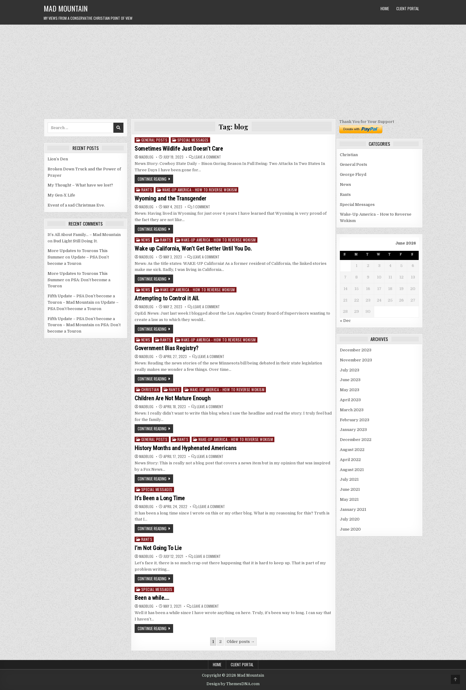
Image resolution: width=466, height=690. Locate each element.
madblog (146, 157)
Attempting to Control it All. (167, 298)
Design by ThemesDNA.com (233, 684)
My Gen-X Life (61, 195)
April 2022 (350, 459)
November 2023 (356, 360)
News (145, 239)
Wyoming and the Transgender (170, 198)
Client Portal (407, 8)
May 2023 (349, 390)
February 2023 (354, 420)
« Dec (345, 320)
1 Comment (201, 207)
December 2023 (355, 350)
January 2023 (353, 429)
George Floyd (353, 174)
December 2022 (355, 439)
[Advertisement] (233, 70)
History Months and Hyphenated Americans (185, 448)
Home (385, 8)
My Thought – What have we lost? (80, 185)
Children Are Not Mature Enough (172, 398)
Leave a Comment (207, 157)
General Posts (154, 139)
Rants (147, 189)
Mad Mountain (66, 8)
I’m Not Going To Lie (158, 548)
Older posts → (241, 641)
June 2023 (350, 379)
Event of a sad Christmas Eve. (76, 205)
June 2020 (350, 529)
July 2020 (350, 519)
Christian (150, 389)
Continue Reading (152, 179)
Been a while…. (152, 597)
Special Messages (193, 139)
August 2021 (352, 469)
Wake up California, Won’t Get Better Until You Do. (193, 248)
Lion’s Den (58, 159)
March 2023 (352, 410)
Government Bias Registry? (167, 348)
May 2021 (349, 499)
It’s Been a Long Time (160, 498)
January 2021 (353, 509)
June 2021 (350, 489)
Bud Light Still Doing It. (75, 241)
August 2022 (352, 449)
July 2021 (349, 479)
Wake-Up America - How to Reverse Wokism (199, 189)
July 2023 (349, 370)
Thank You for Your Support (366, 121)
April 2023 (350, 400)
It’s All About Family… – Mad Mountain (84, 234)
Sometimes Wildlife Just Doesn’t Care (179, 148)
